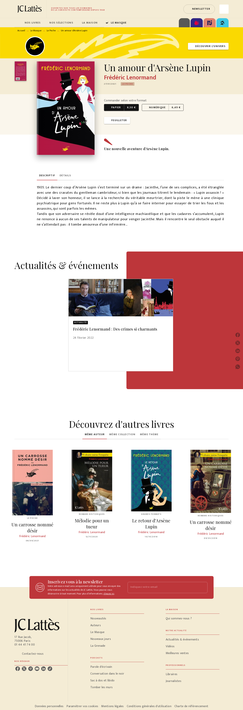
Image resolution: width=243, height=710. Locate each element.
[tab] (18, 22)
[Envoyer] (202, 587)
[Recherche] (224, 9)
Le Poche (51, 30)
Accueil (21, 30)
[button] (199, 9)
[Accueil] (30, 9)
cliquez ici (108, 594)
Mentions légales (112, 706)
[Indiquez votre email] (163, 587)
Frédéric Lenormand (130, 78)
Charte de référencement (191, 706)
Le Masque (36, 30)
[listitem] (17, 668)
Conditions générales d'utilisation (149, 706)
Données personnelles (49, 706)
